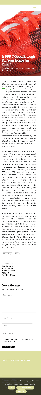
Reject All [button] (21, 391)
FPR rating (6, 89)
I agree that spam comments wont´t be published (19, 340)
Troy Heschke (8, 68)
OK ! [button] (11, 387)
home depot (8, 254)
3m (17, 254)
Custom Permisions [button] (25, 387)
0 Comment (7, 70)
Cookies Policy (30, 384)
